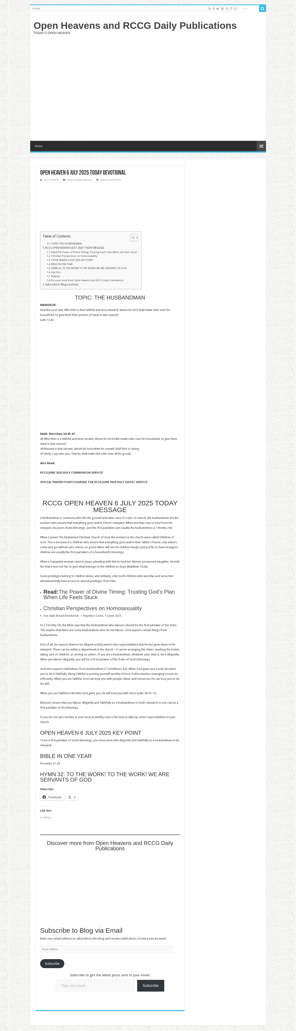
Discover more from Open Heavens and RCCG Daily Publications (87, 280)
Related (55, 276)
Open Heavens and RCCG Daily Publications (135, 25)
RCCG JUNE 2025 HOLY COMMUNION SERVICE (71, 472)
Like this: (56, 272)
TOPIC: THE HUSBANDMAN (66, 243)
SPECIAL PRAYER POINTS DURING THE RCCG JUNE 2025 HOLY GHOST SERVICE (93, 482)
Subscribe (52, 963)
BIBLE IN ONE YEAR (62, 264)
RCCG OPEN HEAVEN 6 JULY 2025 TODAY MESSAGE (74, 247)
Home (36, 8)
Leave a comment (110, 179)
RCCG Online (51, 179)
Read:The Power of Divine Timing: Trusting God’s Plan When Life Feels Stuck (94, 252)
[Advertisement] (180, 87)
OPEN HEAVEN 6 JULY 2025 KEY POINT (72, 260)
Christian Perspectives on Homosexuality (74, 256)
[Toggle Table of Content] (132, 238)
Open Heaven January (79, 179)
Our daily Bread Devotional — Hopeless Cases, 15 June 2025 (82, 615)
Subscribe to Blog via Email (61, 284)
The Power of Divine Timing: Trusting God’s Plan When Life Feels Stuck (109, 594)
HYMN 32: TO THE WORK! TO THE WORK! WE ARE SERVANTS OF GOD (89, 268)
